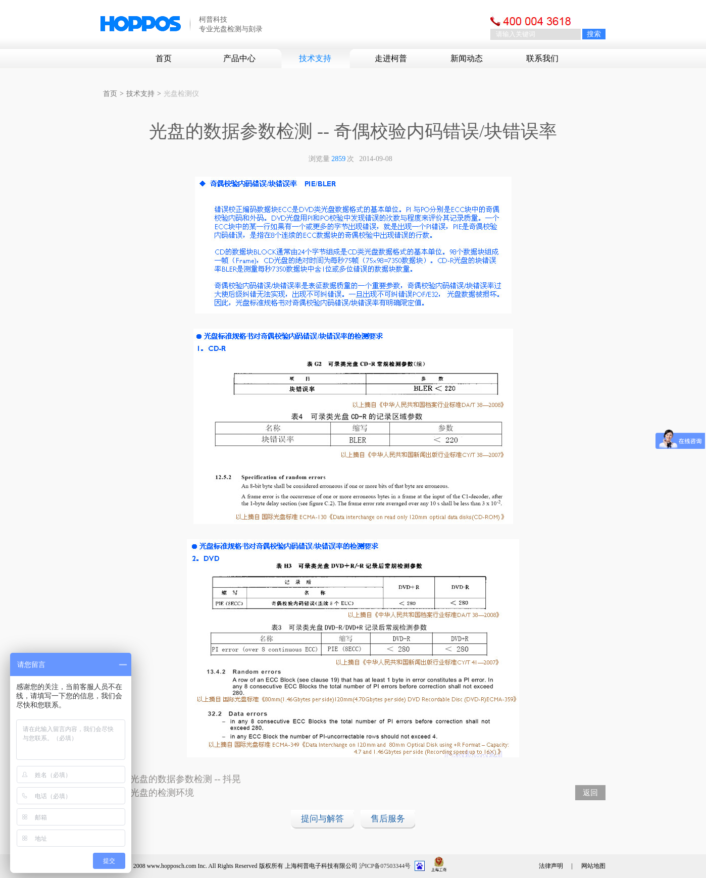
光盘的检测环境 (162, 793)
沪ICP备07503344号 (385, 865)
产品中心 (239, 58)
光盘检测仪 (181, 93)
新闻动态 (466, 58)
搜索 (594, 34)
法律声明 (551, 865)
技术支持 (315, 58)
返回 (590, 793)
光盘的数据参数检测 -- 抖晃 (185, 779)
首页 (164, 58)
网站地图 (593, 865)
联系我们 (542, 58)
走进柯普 (391, 58)
